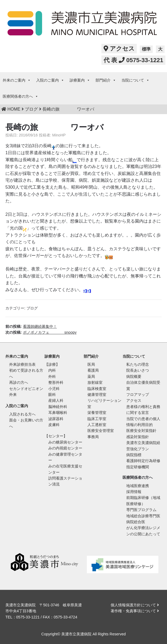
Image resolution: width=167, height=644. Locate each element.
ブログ (32, 308)
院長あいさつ (137, 370)
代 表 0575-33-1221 (133, 60)
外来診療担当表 (22, 364)
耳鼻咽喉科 (57, 412)
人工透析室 (96, 425)
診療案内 (80, 80)
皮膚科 (54, 425)
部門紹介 (106, 80)
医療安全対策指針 (141, 430)
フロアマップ (137, 394)
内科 (52, 370)
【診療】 (52, 364)
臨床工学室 (96, 419)
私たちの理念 (137, 364)
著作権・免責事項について (135, 611)
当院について (135, 80)
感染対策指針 (137, 437)
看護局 (93, 370)
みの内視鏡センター (65, 448)
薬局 (91, 376)
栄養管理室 (96, 412)
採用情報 (133, 492)
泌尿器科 (55, 419)
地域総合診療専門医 (143, 516)
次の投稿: (41, 332)
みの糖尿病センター (65, 442)
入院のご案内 (50, 80)
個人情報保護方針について (135, 605)
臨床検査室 (96, 388)
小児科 (54, 388)
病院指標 (133, 455)
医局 (91, 364)
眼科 (52, 394)
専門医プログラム (141, 510)
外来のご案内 (17, 80)
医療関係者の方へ (20, 96)
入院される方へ (22, 414)
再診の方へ (18, 382)
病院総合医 (135, 522)
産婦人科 (55, 400)
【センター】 (56, 436)
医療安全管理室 (100, 430)
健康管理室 (96, 394)
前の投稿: (31, 326)
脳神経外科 (57, 406)
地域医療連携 (137, 486)
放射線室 (95, 382)
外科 (52, 376)
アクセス (119, 48)
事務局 (93, 437)
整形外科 (55, 382)
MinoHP (59, 135)
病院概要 (133, 376)
